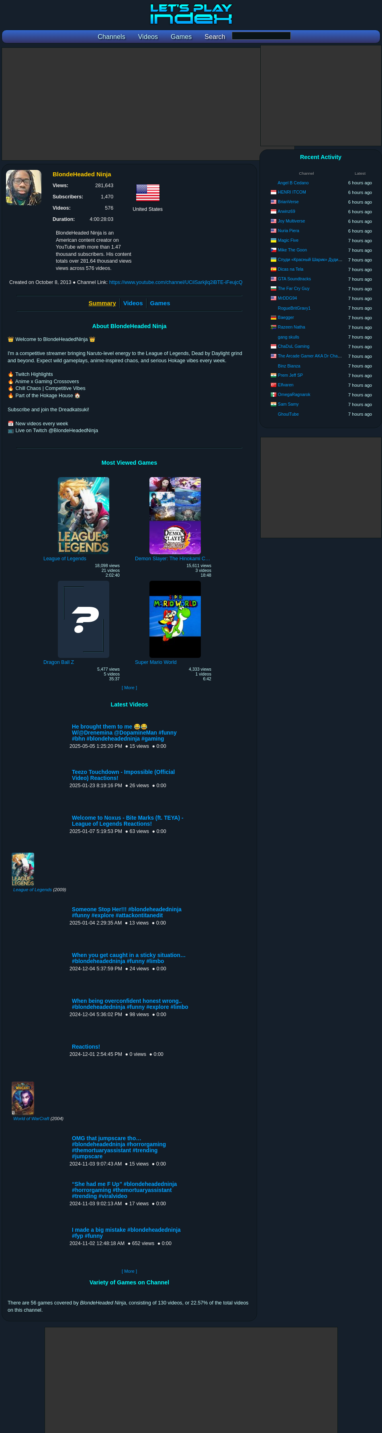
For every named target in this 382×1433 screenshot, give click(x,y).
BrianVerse (288, 201)
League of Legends (32, 889)
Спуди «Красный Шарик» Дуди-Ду (311, 259)
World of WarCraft (31, 1118)
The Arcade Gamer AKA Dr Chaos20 (312, 355)
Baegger (286, 317)
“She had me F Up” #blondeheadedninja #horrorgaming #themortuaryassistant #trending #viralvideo (124, 1190)
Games (160, 303)
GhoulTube (288, 414)
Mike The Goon (292, 249)
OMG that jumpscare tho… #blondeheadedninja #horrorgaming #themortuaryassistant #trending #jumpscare (119, 1147)
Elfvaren (286, 384)
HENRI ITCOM (292, 192)
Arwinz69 (286, 211)
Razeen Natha (291, 327)
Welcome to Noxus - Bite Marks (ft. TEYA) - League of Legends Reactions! (127, 821)
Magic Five (288, 240)
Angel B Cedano (293, 182)
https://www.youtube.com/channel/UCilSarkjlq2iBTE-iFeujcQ (176, 282)
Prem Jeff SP (290, 375)
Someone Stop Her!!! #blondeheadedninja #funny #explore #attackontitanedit (127, 912)
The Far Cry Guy (294, 288)
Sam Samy (288, 404)
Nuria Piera (288, 230)
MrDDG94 (287, 298)
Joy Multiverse (291, 220)
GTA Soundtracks (294, 278)
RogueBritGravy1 (294, 308)
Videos (133, 303)
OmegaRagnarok (294, 394)
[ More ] (129, 687)
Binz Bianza (289, 365)
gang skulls (288, 337)
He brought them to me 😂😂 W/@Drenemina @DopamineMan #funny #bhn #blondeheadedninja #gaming (124, 733)
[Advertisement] (148, 104)
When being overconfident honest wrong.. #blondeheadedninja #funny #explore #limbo (130, 1004)
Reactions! (86, 1047)
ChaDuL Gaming (294, 346)
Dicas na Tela (290, 269)
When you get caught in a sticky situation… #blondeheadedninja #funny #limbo (129, 958)
